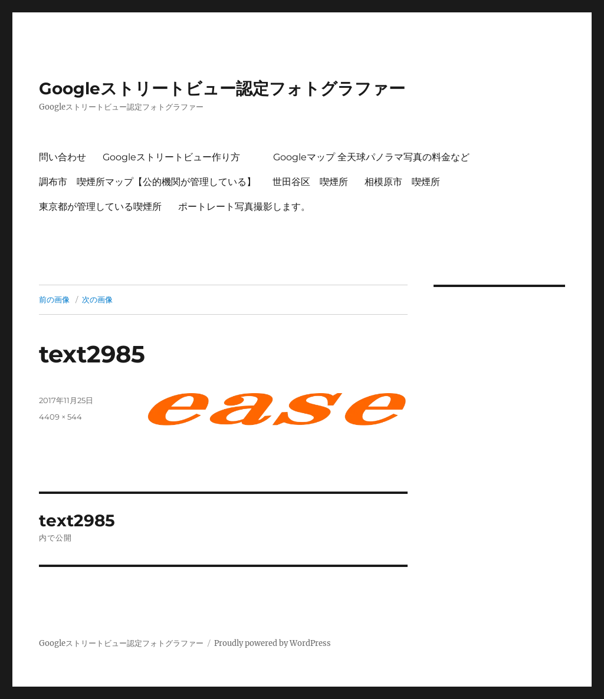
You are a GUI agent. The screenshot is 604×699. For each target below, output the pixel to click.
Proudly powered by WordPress (272, 643)
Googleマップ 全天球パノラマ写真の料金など (371, 157)
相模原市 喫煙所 (402, 181)
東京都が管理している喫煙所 (100, 206)
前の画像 (54, 299)
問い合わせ (62, 157)
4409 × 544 (60, 416)
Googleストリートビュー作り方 (171, 157)
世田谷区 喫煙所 (310, 181)
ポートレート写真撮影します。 (244, 206)
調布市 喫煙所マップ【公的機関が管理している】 (147, 181)
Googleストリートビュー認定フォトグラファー (222, 88)
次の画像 (97, 299)
